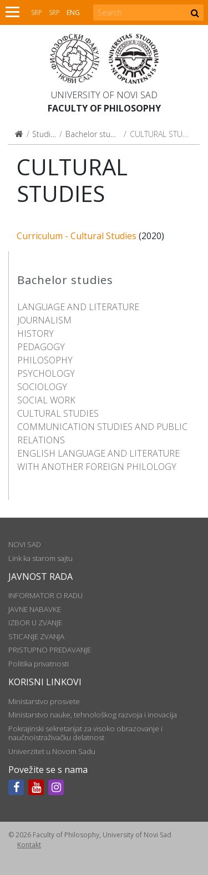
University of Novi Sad (104, 95)
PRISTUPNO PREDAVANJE (49, 650)
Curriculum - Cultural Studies (76, 236)
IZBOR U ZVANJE (35, 623)
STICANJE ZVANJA (36, 636)
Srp (36, 12)
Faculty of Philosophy (104, 108)
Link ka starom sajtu (40, 558)
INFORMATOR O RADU (45, 595)
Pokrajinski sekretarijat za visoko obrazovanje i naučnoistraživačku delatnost (85, 733)
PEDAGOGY (41, 347)
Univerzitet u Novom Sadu (51, 751)
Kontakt (29, 844)
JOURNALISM (44, 320)
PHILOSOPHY (45, 360)
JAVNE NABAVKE (34, 609)
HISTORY (35, 333)
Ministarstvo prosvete (44, 701)
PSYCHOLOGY (46, 373)
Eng (73, 12)
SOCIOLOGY (42, 387)
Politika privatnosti (38, 664)
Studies (45, 134)
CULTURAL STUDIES (58, 413)
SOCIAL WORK (46, 400)
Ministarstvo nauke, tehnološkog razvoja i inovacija (92, 715)
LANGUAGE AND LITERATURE (78, 307)
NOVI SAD (24, 544)
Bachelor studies (95, 134)
